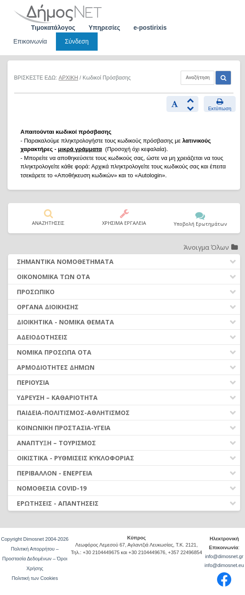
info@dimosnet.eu (224, 565)
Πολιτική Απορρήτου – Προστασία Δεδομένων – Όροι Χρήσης (34, 558)
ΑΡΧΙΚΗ (68, 78)
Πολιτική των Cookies (35, 578)
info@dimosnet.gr (224, 556)
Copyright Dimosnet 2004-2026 (34, 539)
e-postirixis (150, 27)
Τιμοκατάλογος (53, 27)
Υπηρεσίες (104, 27)
